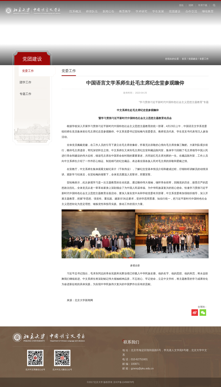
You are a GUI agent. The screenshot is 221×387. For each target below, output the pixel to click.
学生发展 (158, 11)
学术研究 (141, 11)
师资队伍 (92, 11)
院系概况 (75, 11)
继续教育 (208, 11)
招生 (181, 5)
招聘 (191, 5)
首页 (184, 58)
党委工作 (204, 58)
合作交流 (191, 11)
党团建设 (174, 11)
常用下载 (202, 5)
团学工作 (25, 82)
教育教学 (125, 11)
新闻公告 (108, 11)
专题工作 (25, 94)
